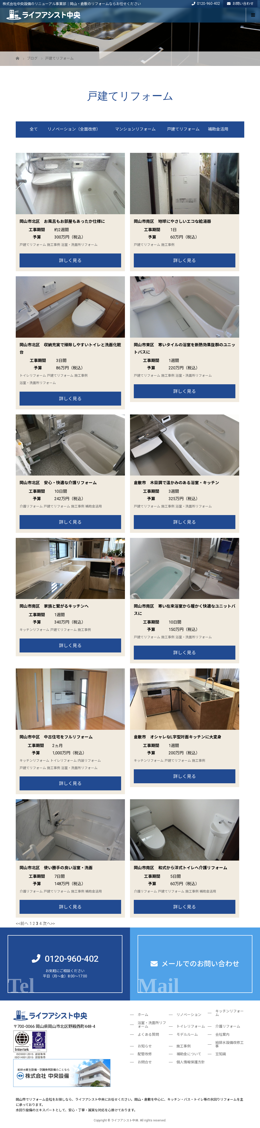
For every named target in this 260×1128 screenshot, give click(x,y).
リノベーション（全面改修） (73, 129)
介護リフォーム (31, 506)
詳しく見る (70, 260)
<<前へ (22, 923)
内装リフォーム (89, 760)
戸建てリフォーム (183, 129)
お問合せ (145, 1062)
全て (34, 129)
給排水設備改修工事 (229, 1044)
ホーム (143, 1015)
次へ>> (49, 923)
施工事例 (53, 244)
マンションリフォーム (135, 129)
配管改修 (145, 1054)
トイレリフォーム (33, 375)
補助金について (188, 1054)
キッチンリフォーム (34, 629)
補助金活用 (218, 129)
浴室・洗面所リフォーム (79, 244)
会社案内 (222, 1034)
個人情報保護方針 (190, 1062)
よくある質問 (148, 1034)
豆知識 (220, 1054)
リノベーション (188, 1015)
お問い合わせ (240, 4)
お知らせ (145, 1046)
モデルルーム (187, 1034)
